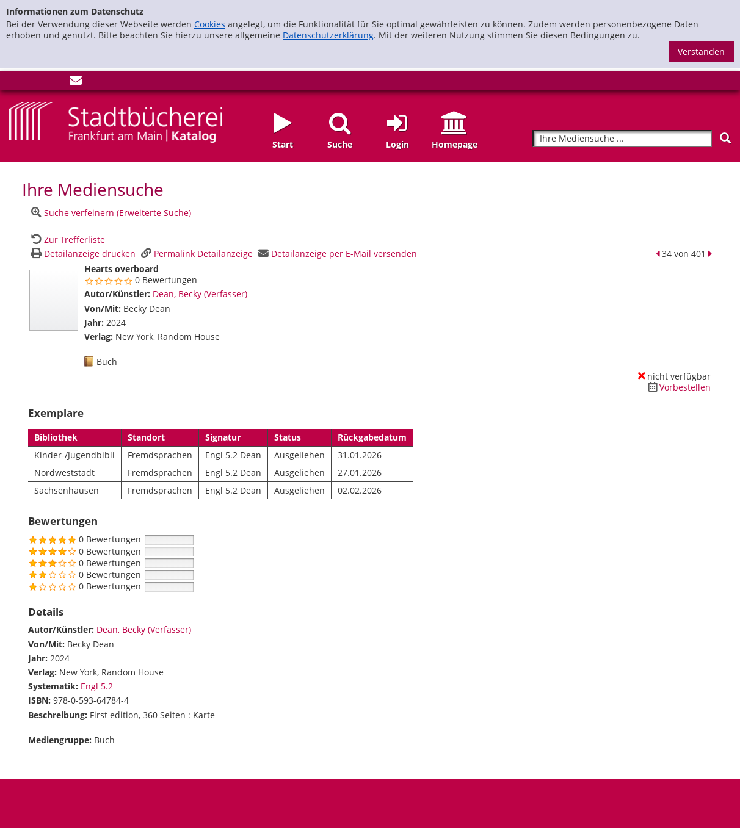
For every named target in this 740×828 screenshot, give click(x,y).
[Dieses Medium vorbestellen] (678, 387)
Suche (339, 144)
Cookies (209, 24)
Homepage (454, 144)
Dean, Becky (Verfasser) (200, 294)
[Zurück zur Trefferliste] (66, 239)
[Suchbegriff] (622, 139)
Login (397, 144)
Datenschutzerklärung (328, 35)
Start (282, 144)
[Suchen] (725, 138)
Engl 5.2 (97, 686)
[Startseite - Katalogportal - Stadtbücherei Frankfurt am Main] (115, 121)
